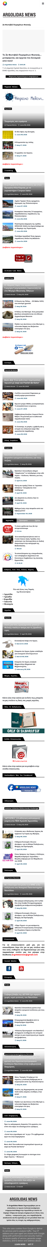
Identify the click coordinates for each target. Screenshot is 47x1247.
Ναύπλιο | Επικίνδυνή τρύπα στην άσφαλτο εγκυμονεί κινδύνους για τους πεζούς (22, 458)
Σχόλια (37, 520)
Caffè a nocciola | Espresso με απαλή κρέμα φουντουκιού (27, 394)
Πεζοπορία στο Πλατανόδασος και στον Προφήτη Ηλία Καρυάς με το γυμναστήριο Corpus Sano (23, 188)
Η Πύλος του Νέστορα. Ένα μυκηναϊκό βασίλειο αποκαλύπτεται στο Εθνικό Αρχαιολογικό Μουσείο (29, 314)
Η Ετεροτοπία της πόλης (24, 142)
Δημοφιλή (9, 520)
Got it (30, 1244)
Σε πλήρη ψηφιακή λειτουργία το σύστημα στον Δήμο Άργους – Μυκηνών (22, 1155)
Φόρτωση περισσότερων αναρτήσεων (23, 76)
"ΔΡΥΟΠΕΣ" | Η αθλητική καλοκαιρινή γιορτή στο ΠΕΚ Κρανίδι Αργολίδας (22, 819)
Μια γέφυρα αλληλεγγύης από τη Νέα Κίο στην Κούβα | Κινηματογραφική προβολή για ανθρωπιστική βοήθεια (29, 903)
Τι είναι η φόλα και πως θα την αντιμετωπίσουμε (26, 527)
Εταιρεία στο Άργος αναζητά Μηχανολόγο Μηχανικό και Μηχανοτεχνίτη (25, 664)
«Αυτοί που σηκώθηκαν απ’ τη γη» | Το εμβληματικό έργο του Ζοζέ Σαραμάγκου (24, 1135)
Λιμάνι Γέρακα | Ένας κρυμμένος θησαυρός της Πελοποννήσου (27, 202)
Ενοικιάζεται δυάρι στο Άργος (26, 641)
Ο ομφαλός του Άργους (23, 153)
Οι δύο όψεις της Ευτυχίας (25, 132)
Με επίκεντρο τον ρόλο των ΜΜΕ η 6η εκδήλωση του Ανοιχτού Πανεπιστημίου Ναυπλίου (23, 888)
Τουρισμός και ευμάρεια (15, 121)
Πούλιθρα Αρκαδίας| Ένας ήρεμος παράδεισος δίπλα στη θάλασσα (28, 237)
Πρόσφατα (23, 520)
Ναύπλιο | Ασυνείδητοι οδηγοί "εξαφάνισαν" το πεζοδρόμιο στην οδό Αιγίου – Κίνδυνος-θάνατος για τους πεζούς (29, 474)
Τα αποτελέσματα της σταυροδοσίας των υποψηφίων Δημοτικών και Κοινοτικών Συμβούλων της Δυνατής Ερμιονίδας (29, 556)
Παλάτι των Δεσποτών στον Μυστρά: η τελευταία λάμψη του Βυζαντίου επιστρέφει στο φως (29, 326)
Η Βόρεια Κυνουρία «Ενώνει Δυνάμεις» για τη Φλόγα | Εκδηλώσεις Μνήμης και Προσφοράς (29, 844)
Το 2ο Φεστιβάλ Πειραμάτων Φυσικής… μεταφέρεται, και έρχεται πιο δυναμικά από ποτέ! (22, 57)
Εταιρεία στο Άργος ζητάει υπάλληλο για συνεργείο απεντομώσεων (29, 652)
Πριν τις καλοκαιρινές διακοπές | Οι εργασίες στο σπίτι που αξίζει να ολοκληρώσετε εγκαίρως (22, 1125)
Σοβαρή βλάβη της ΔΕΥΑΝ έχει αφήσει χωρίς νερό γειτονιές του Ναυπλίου (22, 996)
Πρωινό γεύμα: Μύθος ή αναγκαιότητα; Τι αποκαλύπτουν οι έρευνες (29, 405)
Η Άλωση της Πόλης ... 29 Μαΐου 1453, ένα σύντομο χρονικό (29, 302)
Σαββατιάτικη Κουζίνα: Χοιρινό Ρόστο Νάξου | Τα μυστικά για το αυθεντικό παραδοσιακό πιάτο (29, 416)
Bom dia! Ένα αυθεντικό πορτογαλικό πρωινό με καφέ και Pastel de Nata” (22, 381)
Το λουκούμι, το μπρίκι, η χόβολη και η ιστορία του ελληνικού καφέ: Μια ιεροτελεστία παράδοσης (29, 429)
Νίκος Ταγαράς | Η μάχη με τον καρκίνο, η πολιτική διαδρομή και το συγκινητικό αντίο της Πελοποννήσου (29, 1079)
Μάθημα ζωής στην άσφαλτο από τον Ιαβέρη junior (29, 509)
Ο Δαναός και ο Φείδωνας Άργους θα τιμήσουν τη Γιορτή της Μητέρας (29, 832)
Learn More (20, 1244)
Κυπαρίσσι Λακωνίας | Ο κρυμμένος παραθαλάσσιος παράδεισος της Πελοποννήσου (28, 213)
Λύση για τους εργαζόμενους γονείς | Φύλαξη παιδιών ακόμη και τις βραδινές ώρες (23, 628)
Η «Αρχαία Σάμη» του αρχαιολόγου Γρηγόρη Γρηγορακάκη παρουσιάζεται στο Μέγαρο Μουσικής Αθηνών (22, 288)
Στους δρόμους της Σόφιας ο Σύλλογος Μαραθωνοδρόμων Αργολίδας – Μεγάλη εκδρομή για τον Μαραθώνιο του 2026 (29, 857)
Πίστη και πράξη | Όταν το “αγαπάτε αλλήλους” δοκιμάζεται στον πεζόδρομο (28, 488)
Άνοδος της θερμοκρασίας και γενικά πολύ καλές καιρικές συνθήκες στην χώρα (29, 1091)
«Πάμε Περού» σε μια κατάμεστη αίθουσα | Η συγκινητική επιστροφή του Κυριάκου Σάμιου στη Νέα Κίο (28, 927)
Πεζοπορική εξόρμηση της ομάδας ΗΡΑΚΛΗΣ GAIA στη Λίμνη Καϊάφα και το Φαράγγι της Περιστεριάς (29, 226)
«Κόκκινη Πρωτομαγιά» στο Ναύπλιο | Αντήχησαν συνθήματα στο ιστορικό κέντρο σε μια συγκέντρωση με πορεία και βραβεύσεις (29, 1034)
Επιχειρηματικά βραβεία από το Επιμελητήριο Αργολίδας (27, 1021)
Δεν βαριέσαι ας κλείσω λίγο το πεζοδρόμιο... (26, 499)
